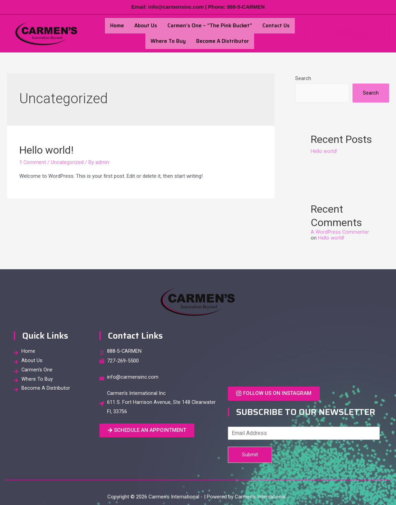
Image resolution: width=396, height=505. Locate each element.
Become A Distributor (222, 41)
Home (117, 25)
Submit (250, 454)
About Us (145, 25)
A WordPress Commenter (340, 232)
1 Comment (32, 162)
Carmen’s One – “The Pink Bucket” (209, 25)
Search (303, 78)
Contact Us (276, 25)
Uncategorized (67, 162)
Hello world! (46, 150)
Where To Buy (168, 41)
